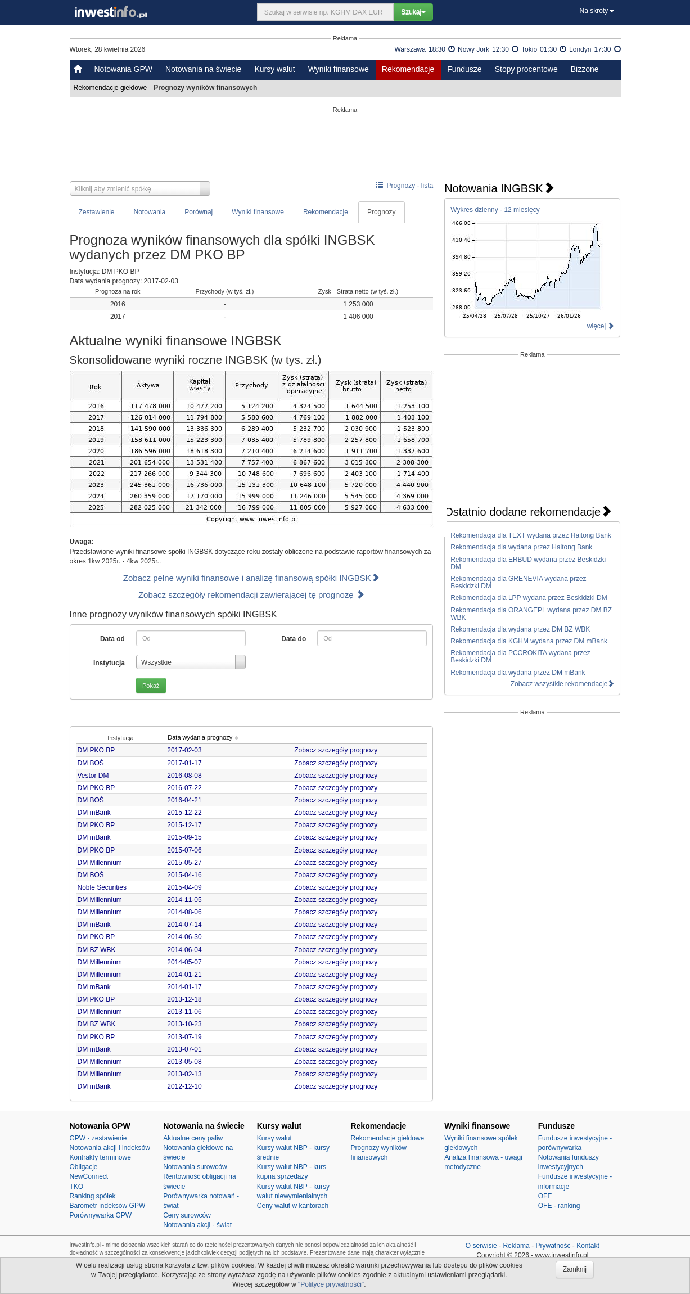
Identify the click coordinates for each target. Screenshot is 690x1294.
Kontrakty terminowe (100, 1157)
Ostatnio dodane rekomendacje (528, 512)
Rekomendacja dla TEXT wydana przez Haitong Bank (530, 535)
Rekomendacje (408, 69)
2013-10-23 (184, 1024)
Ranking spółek (93, 1196)
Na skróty (596, 11)
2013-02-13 (184, 1074)
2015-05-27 (184, 863)
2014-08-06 (184, 912)
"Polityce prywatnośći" (331, 1284)
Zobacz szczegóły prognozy (335, 750)
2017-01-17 (184, 763)
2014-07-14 (184, 924)
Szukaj (413, 12)
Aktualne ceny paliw (193, 1138)
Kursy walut (274, 69)
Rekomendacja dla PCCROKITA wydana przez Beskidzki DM (520, 656)
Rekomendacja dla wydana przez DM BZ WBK (520, 629)
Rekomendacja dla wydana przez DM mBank (517, 673)
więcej (601, 326)
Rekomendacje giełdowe (111, 88)
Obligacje (84, 1167)
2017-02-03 (184, 750)
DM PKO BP (96, 750)
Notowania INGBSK (499, 188)
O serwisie (481, 1246)
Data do (293, 639)
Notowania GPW (123, 69)
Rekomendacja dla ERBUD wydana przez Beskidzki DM (528, 563)
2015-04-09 (184, 887)
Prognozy (381, 212)
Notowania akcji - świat (197, 1225)
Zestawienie (97, 212)
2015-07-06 (184, 850)
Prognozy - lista (404, 186)
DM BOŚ (91, 763)
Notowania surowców (195, 1167)
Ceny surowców (187, 1215)
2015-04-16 (184, 875)
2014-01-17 (184, 987)
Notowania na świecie (203, 69)
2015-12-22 (184, 813)
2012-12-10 (184, 1086)
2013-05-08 (184, 1062)
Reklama (516, 1246)
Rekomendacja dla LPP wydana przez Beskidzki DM (528, 598)
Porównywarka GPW (101, 1215)
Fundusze (464, 69)
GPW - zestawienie (98, 1138)
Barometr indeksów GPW (108, 1206)
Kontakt (587, 1246)
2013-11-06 (184, 1012)
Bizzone (585, 69)
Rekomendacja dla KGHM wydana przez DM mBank (528, 641)
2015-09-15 (184, 837)
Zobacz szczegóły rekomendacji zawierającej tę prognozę (251, 594)
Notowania (150, 212)
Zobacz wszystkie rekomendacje (563, 684)
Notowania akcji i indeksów (110, 1148)
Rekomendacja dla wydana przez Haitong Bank (521, 547)
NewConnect (89, 1176)
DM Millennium (100, 863)
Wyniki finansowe (338, 69)
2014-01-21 (184, 975)
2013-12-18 (184, 999)
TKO (77, 1187)
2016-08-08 (184, 775)
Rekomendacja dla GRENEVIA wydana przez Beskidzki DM (518, 582)
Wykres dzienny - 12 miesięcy (495, 210)
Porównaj (198, 212)
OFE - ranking (559, 1206)
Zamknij (575, 1269)
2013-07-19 (184, 1037)
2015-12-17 (184, 825)
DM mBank (94, 813)
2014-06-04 (184, 950)
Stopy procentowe (526, 69)
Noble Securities (102, 887)
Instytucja (109, 663)
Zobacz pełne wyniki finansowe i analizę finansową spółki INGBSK (251, 578)
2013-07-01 (184, 1049)
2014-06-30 (184, 937)
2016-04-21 (184, 800)
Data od (112, 639)
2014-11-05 (184, 900)
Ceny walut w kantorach (292, 1206)
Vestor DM (93, 775)
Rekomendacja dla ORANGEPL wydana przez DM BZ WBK (531, 613)
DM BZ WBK (97, 950)
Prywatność (552, 1246)
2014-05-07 (184, 962)
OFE (545, 1196)
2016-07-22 (184, 788)
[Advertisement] (345, 147)
